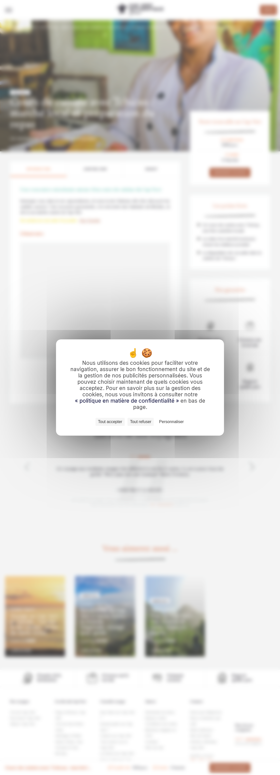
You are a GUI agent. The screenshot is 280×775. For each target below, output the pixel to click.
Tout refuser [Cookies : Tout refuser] (140, 422)
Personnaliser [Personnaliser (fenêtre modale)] (171, 422)
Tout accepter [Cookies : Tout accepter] (110, 422)
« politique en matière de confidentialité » (127, 401)
